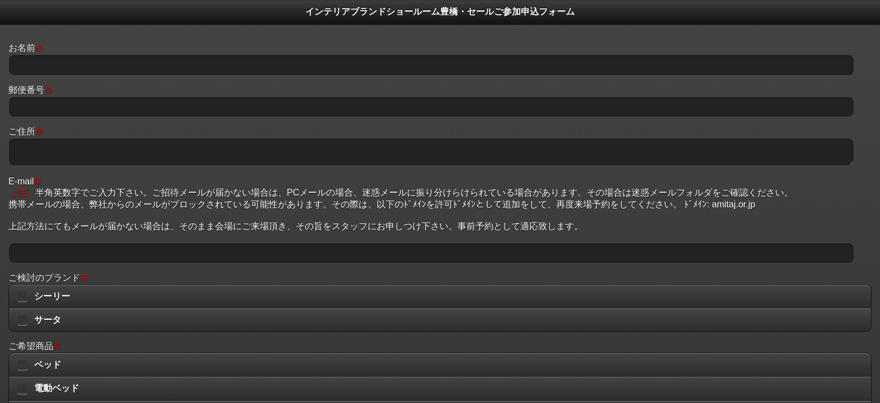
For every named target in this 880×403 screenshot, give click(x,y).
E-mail (24, 181)
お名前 (26, 48)
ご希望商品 (35, 346)
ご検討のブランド (48, 277)
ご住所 (26, 131)
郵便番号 (30, 90)
